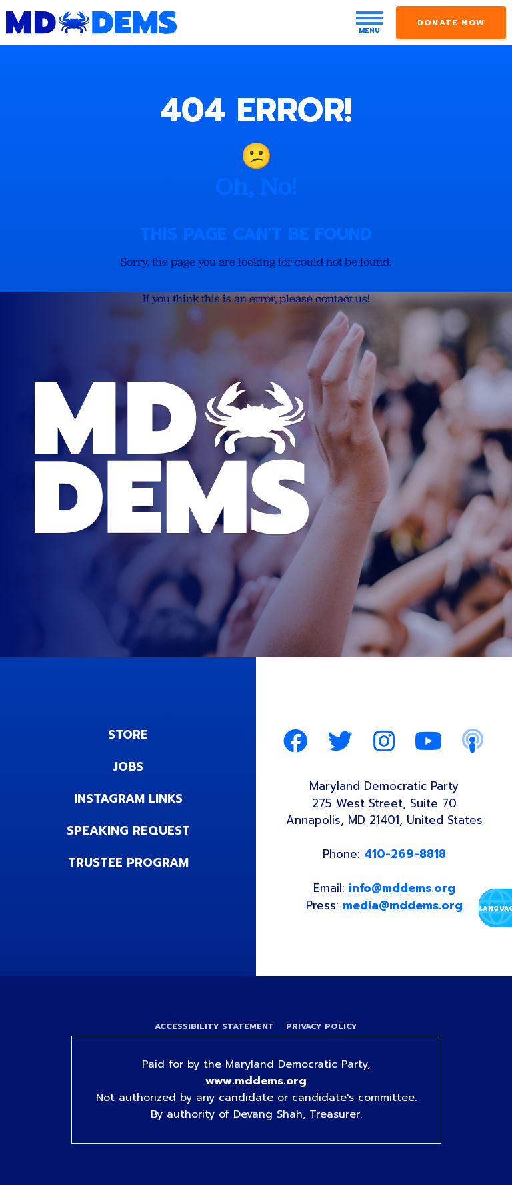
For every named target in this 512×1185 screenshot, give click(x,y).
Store (128, 734)
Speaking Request (128, 830)
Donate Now (451, 23)
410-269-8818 (405, 854)
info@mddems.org (402, 888)
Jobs (128, 766)
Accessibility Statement (214, 1026)
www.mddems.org (256, 1081)
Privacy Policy (321, 1026)
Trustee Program (128, 862)
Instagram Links (128, 798)
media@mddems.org (403, 905)
